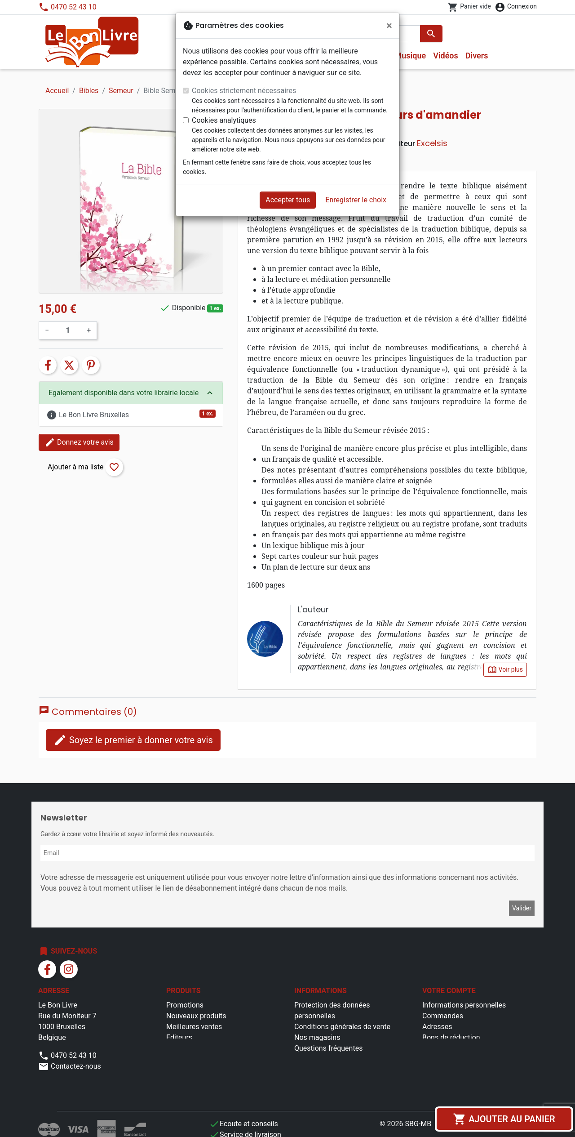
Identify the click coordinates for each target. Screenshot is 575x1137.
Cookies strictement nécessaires (244, 90)
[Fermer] (389, 25)
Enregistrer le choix (355, 200)
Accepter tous (287, 200)
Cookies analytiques (224, 120)
